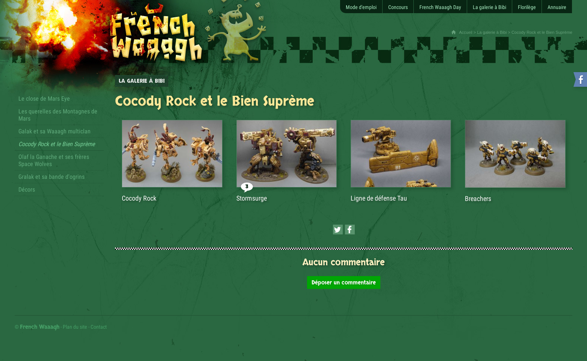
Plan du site (75, 327)
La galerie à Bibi (492, 32)
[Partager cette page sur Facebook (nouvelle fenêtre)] (350, 229)
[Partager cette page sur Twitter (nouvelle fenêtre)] (338, 229)
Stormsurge (251, 198)
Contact (99, 327)
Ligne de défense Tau (379, 198)
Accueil (465, 32)
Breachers (478, 198)
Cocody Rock (139, 198)
